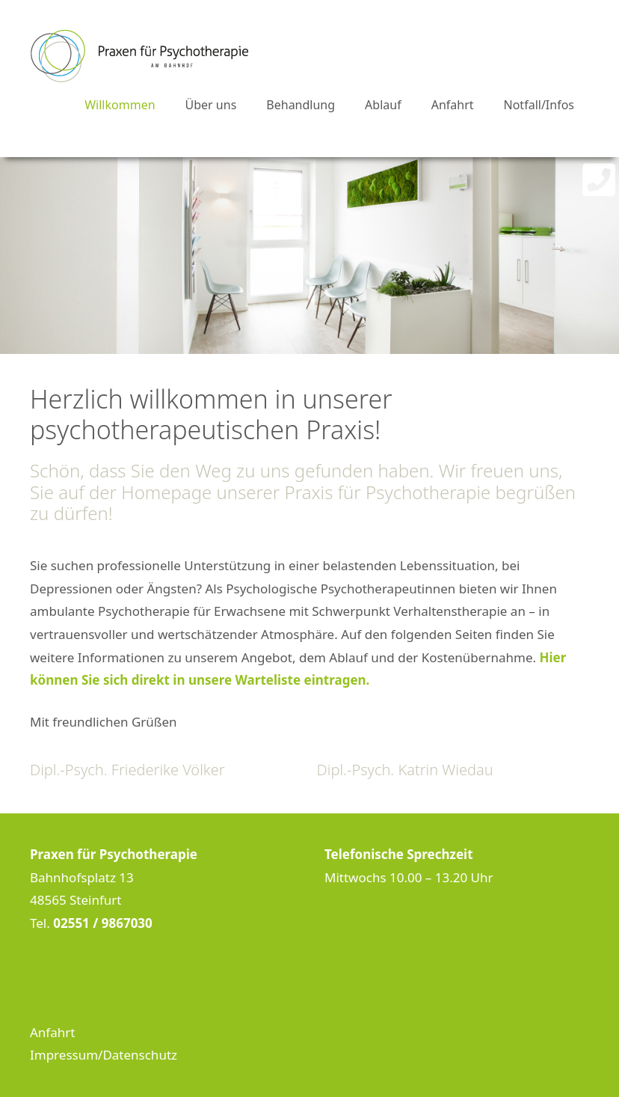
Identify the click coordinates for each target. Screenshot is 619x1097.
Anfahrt (452, 105)
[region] (309, 255)
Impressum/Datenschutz (103, 1054)
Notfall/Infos (539, 105)
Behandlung (300, 105)
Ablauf (383, 105)
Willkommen (119, 105)
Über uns (211, 105)
